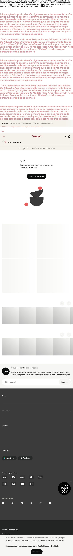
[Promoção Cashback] (64, 488)
